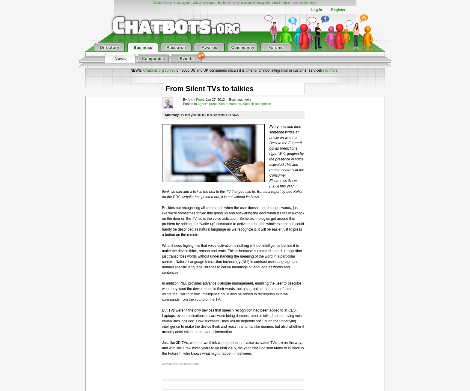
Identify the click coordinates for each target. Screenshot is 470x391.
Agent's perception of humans (219, 104)
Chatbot (158, 2)
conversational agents (255, 2)
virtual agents (182, 2)
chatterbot (306, 2)
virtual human (281, 2)
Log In (316, 10)
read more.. (330, 70)
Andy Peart (196, 99)
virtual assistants (204, 2)
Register (338, 10)
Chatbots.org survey (159, 70)
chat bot (222, 2)
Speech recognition (257, 104)
